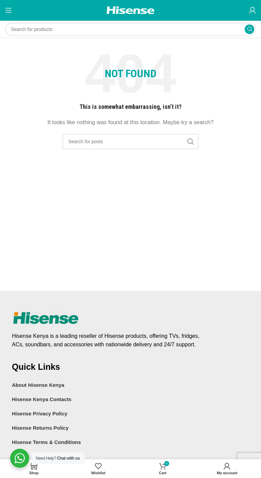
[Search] (130, 29)
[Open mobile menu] (8, 10)
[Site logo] (130, 10)
